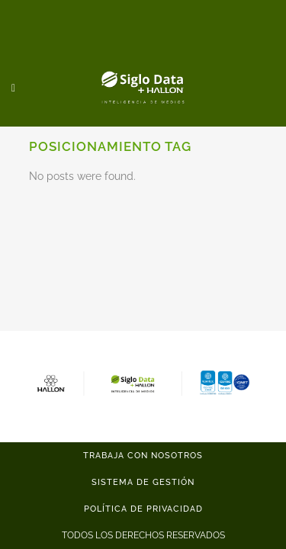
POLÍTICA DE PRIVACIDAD (143, 509)
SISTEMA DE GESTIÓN (143, 482)
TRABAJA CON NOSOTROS (143, 456)
